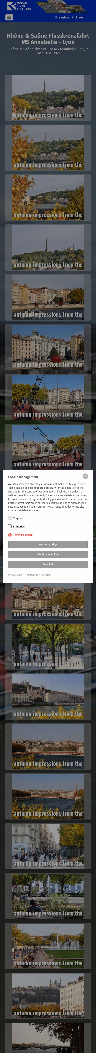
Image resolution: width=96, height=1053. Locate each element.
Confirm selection (47, 554)
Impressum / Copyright (38, 574)
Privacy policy (16, 574)
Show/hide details (23, 534)
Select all (48, 564)
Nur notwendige (48, 544)
